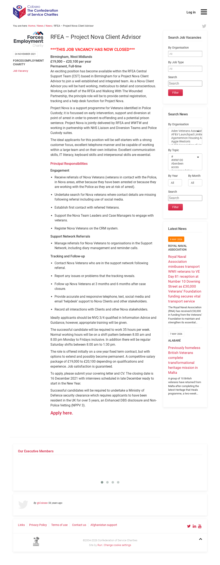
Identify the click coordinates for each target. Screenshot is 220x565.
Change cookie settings (117, 545)
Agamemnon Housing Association (182, 138)
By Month (194, 176)
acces (182, 167)
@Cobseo (42, 503)
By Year (173, 176)
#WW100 (182, 160)
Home (31, 25)
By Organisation (178, 47)
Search (172, 77)
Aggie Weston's (182, 141)
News (40, 25)
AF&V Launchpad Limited (182, 134)
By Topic (173, 150)
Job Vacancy (20, 70)
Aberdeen (182, 163)
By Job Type (176, 62)
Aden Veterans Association (182, 131)
